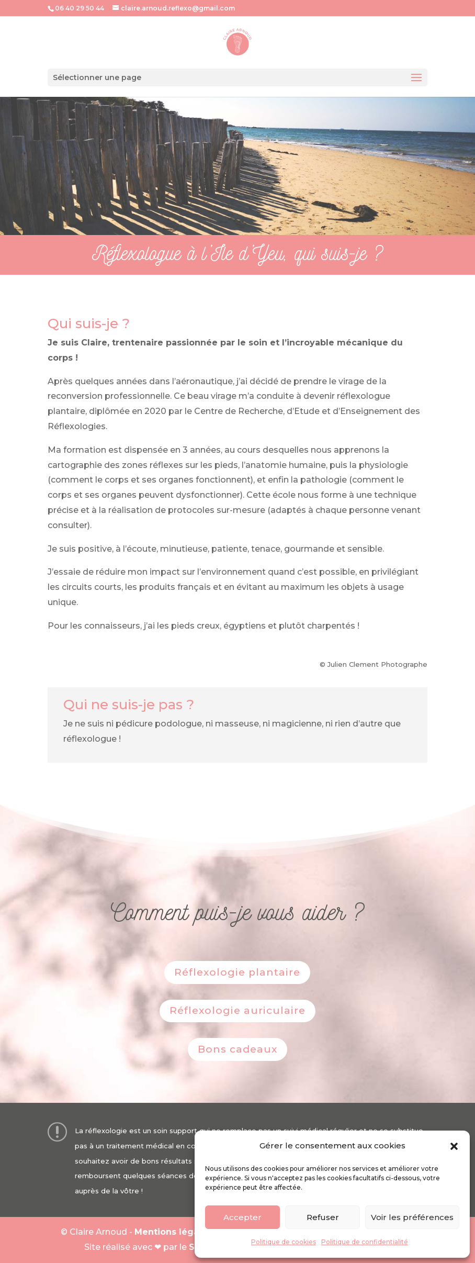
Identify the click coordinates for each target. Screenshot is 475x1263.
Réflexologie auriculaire (237, 1010)
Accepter (242, 1217)
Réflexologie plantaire (237, 972)
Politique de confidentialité (364, 1242)
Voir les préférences (412, 1217)
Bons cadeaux (237, 1049)
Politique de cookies (283, 1242)
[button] (454, 1146)
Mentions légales (173, 1232)
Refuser (323, 1217)
